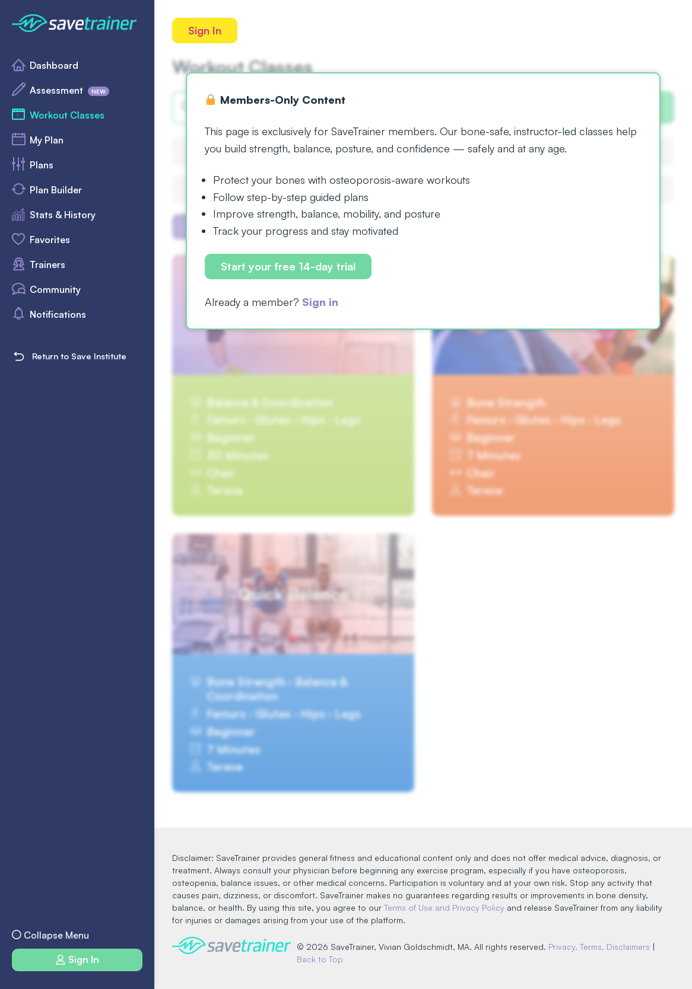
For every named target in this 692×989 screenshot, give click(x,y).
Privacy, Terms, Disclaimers (599, 947)
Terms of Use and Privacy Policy (444, 907)
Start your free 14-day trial (288, 266)
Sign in (320, 301)
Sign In (204, 30)
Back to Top (320, 959)
